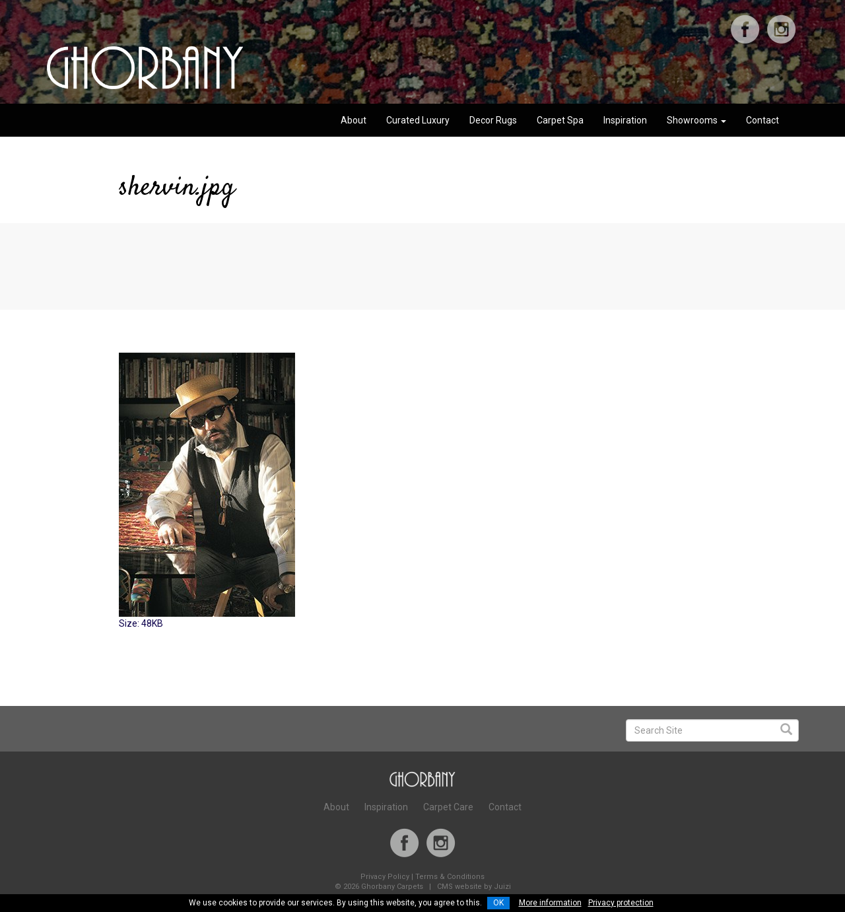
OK (498, 902)
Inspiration (625, 120)
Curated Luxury (418, 120)
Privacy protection (621, 902)
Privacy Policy (384, 876)
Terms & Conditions (450, 876)
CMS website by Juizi (474, 886)
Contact (762, 120)
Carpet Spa (560, 120)
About (353, 120)
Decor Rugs (493, 120)
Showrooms (696, 120)
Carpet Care (448, 807)
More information (550, 902)
